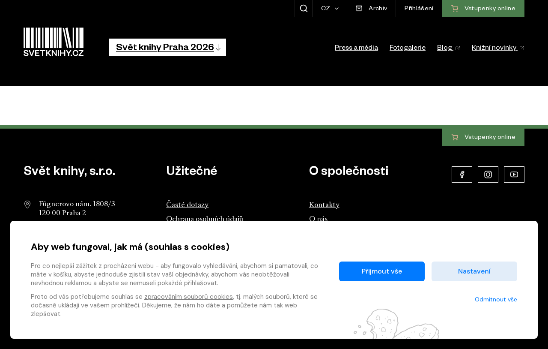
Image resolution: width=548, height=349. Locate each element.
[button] (167, 47)
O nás (318, 219)
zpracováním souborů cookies (188, 296)
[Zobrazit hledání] (303, 8)
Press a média (356, 49)
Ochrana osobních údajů (204, 219)
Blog (448, 49)
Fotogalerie (408, 49)
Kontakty (324, 205)
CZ (326, 9)
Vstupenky (483, 137)
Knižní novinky (498, 49)
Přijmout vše (382, 271)
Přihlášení (419, 9)
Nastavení (474, 271)
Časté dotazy (187, 205)
